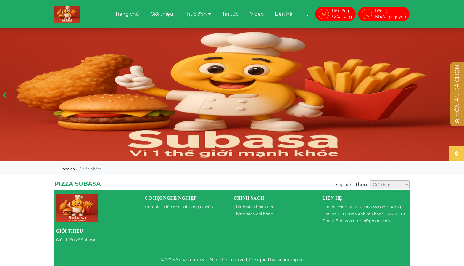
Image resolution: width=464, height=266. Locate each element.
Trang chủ (127, 14)
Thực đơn (195, 14)
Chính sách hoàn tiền (254, 206)
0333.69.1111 (394, 213)
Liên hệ (283, 14)
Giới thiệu (161, 14)
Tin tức (230, 14)
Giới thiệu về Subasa (75, 239)
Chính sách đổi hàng (253, 213)
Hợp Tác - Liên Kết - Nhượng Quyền (179, 206)
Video (257, 14)
